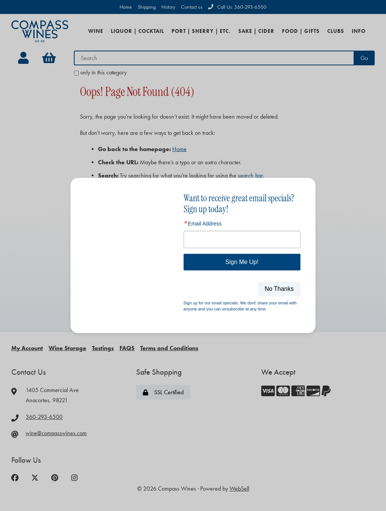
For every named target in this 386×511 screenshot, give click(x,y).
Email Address (205, 223)
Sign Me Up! (242, 262)
